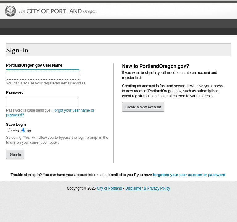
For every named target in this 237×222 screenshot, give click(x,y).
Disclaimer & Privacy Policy (147, 188)
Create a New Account (143, 107)
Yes (16, 131)
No (28, 131)
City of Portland (109, 188)
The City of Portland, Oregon (51, 11)
